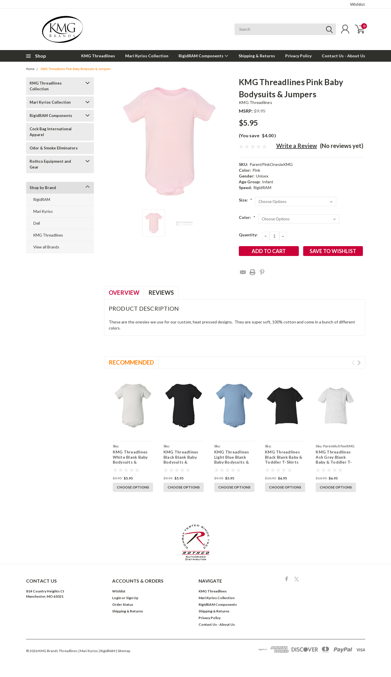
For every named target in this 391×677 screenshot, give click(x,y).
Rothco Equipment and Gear (50, 164)
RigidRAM (41, 199)
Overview (124, 292)
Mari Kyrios (43, 211)
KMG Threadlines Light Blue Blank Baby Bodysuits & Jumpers (231, 459)
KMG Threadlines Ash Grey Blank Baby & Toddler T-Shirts (334, 459)
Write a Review (296, 145)
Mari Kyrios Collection (146, 55)
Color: (247, 217)
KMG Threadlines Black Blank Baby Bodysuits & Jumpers (181, 459)
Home (30, 69)
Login (116, 598)
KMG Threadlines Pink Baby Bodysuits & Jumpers (75, 69)
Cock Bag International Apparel (51, 132)
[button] (195, 542)
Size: (245, 199)
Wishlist (357, 4)
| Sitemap (123, 651)
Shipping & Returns (257, 55)
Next (359, 362)
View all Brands (46, 247)
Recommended (131, 362)
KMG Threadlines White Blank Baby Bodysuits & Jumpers (130, 459)
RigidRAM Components (203, 55)
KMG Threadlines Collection (46, 86)
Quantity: (248, 234)
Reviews (161, 292)
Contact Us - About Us (343, 55)
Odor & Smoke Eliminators (54, 148)
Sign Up (132, 598)
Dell (36, 223)
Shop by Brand (43, 187)
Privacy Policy (298, 55)
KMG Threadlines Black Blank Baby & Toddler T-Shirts (284, 456)
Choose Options (133, 487)
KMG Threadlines (98, 55)
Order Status (122, 604)
